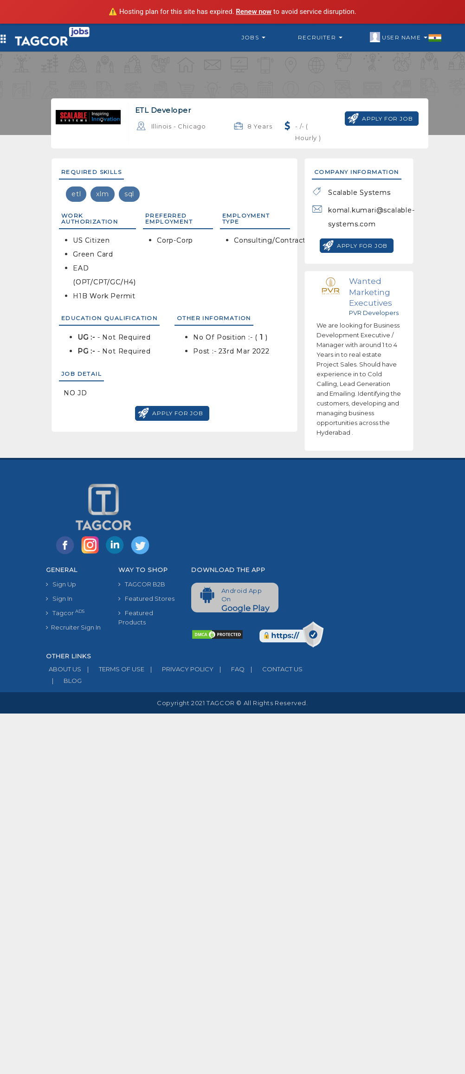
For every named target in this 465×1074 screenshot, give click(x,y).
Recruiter (320, 37)
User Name (406, 38)
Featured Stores (146, 598)
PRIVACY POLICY (178, 669)
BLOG (64, 680)
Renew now (253, 11)
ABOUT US (63, 669)
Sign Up (61, 584)
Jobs (253, 37)
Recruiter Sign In (73, 627)
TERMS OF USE (112, 669)
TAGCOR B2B (141, 584)
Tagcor (65, 613)
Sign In (59, 598)
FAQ (229, 669)
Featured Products (135, 617)
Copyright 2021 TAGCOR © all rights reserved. (232, 703)
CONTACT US (274, 669)
